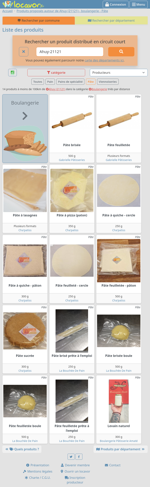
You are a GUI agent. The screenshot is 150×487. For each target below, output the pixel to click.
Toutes (37, 82)
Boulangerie (98, 89)
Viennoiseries (108, 82)
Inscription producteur (75, 479)
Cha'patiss (25, 230)
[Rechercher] (121, 51)
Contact (112, 465)
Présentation (37, 465)
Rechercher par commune (39, 20)
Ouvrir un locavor (75, 471)
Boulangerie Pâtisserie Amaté (119, 441)
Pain (50, 82)
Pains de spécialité (70, 82)
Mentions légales (37, 471)
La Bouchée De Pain (72, 370)
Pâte (91, 82)
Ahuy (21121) (55, 89)
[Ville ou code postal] (70, 51)
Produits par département (120, 449)
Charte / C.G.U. (37, 477)
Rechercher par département (111, 20)
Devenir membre (75, 465)
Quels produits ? (22, 449)
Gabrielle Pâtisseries (72, 160)
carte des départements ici (104, 60)
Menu (138, 4)
